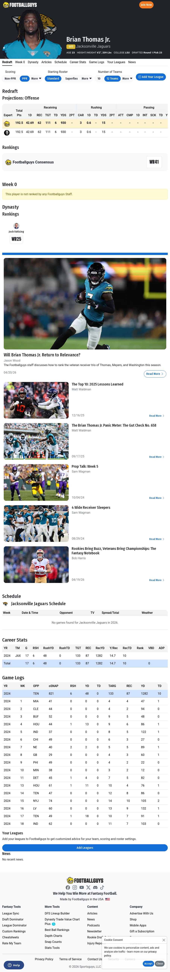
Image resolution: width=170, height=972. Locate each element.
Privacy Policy (44, 959)
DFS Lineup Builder (57, 913)
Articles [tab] (46, 62)
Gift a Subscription (142, 931)
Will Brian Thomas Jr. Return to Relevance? (42, 354)
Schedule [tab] (60, 62)
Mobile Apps (138, 925)
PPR (24, 78)
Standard (53, 78)
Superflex (71, 78)
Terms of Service (70, 959)
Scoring (10, 72)
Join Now (146, 5)
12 (112, 78)
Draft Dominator (13, 919)
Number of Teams (110, 72)
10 (99, 78)
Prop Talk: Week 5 (85, 466)
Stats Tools (52, 948)
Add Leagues (85, 847)
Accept (148, 963)
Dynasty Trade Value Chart (62, 922)
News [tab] (132, 62)
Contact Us (95, 959)
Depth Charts (53, 936)
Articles (92, 913)
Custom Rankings (14, 931)
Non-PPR (10, 78)
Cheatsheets (10, 937)
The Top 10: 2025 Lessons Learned (97, 384)
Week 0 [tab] (20, 62)
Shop (133, 919)
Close (159, 963)
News (91, 919)
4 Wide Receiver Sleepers (91, 507)
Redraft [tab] (7, 62)
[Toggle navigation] (164, 5)
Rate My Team (11, 943)
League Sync (10, 913)
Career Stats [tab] (78, 62)
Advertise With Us (141, 913)
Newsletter (94, 931)
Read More (155, 374)
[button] (36, 79)
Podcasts (93, 925)
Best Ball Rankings (57, 930)
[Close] (164, 940)
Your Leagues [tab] (116, 62)
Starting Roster (58, 72)
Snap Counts (53, 942)
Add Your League (150, 77)
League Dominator (14, 925)
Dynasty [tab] (33, 62)
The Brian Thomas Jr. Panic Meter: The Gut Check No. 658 (114, 425)
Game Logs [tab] (96, 62)
